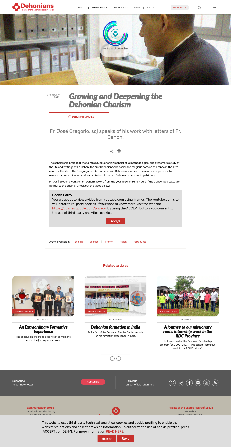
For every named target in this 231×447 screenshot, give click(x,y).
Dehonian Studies (83, 116)
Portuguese (139, 241)
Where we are (99, 8)
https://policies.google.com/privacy (79, 208)
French (109, 241)
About (81, 8)
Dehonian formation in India (115, 327)
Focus (150, 8)
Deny (125, 439)
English (79, 241)
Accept (115, 221)
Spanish (94, 241)
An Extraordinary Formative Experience (43, 329)
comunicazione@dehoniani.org (40, 411)
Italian (123, 241)
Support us (180, 7)
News (137, 8)
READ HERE (114, 431)
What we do (120, 8)
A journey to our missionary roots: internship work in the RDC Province (187, 331)
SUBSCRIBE (93, 382)
